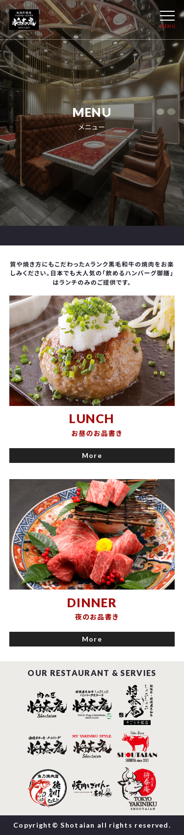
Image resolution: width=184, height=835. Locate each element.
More (92, 455)
